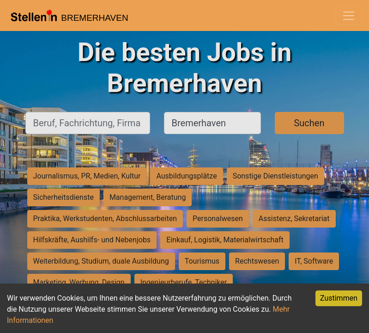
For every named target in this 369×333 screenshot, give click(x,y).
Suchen (309, 123)
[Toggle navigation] (349, 15)
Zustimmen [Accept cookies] (338, 298)
